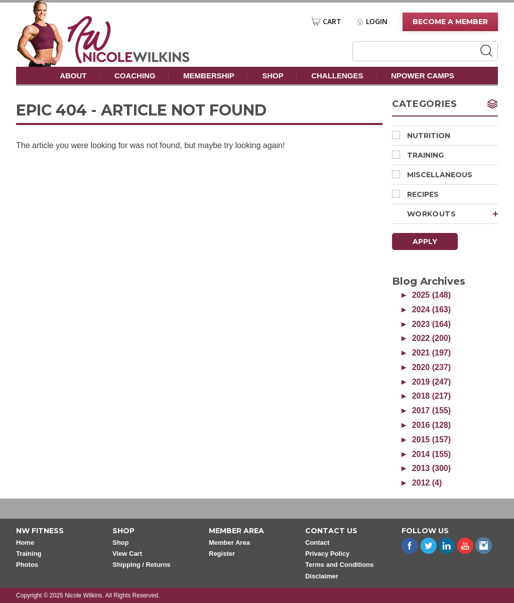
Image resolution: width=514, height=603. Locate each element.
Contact (317, 542)
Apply (425, 241)
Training (418, 155)
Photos (27, 564)
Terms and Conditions (339, 564)
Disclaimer (321, 576)
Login (377, 22)
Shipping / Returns (141, 564)
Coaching (135, 75)
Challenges (337, 75)
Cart (332, 22)
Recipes (415, 194)
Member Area (229, 542)
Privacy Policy (327, 553)
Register (222, 553)
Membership (208, 75)
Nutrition (421, 135)
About (73, 75)
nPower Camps (422, 75)
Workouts (452, 213)
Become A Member (450, 21)
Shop (273, 75)
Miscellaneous (432, 174)
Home (25, 542)
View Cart (127, 553)
